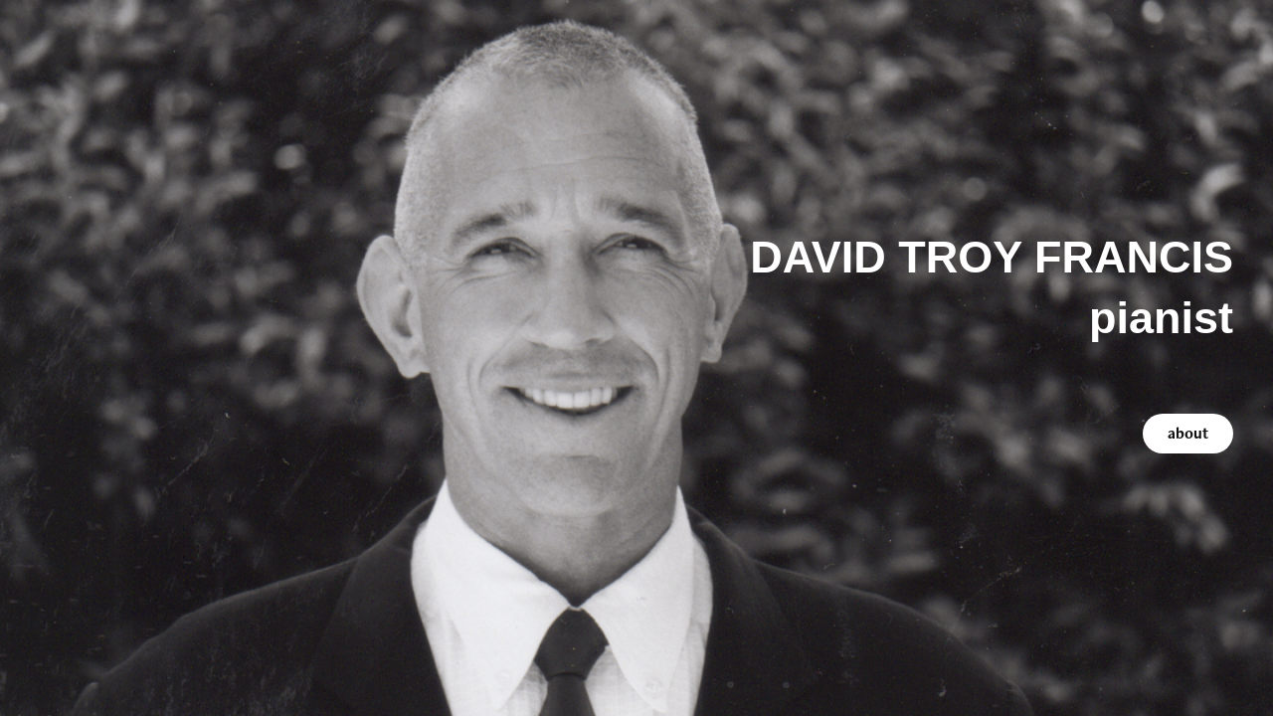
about (1188, 433)
